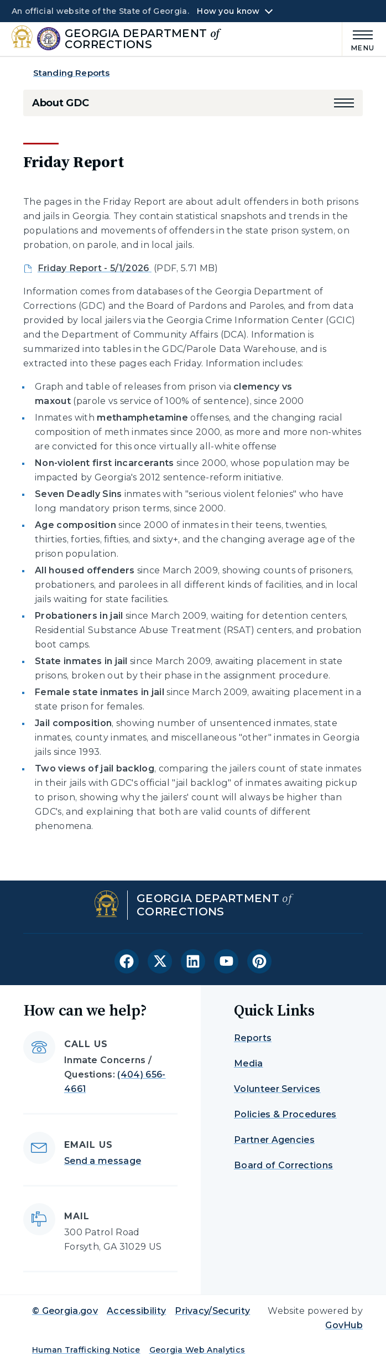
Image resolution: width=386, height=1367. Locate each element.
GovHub (344, 1325)
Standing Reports (71, 73)
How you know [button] (228, 11)
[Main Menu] (358, 39)
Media (248, 1063)
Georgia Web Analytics (197, 1350)
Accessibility (136, 1311)
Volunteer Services (277, 1089)
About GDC (60, 103)
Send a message (102, 1161)
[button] (344, 103)
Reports (253, 1038)
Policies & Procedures (285, 1114)
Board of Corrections (283, 1165)
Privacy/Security (212, 1311)
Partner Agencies (274, 1140)
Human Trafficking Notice (86, 1350)
